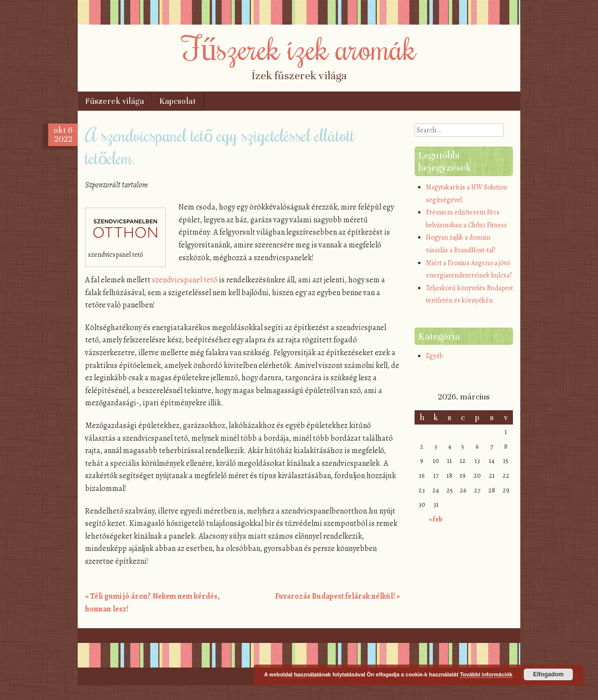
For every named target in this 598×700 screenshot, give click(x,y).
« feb (435, 519)
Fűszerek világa (114, 101)
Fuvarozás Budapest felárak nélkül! (337, 596)
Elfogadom (548, 674)
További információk (486, 674)
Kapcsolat (177, 101)
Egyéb (434, 356)
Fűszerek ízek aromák (299, 47)
